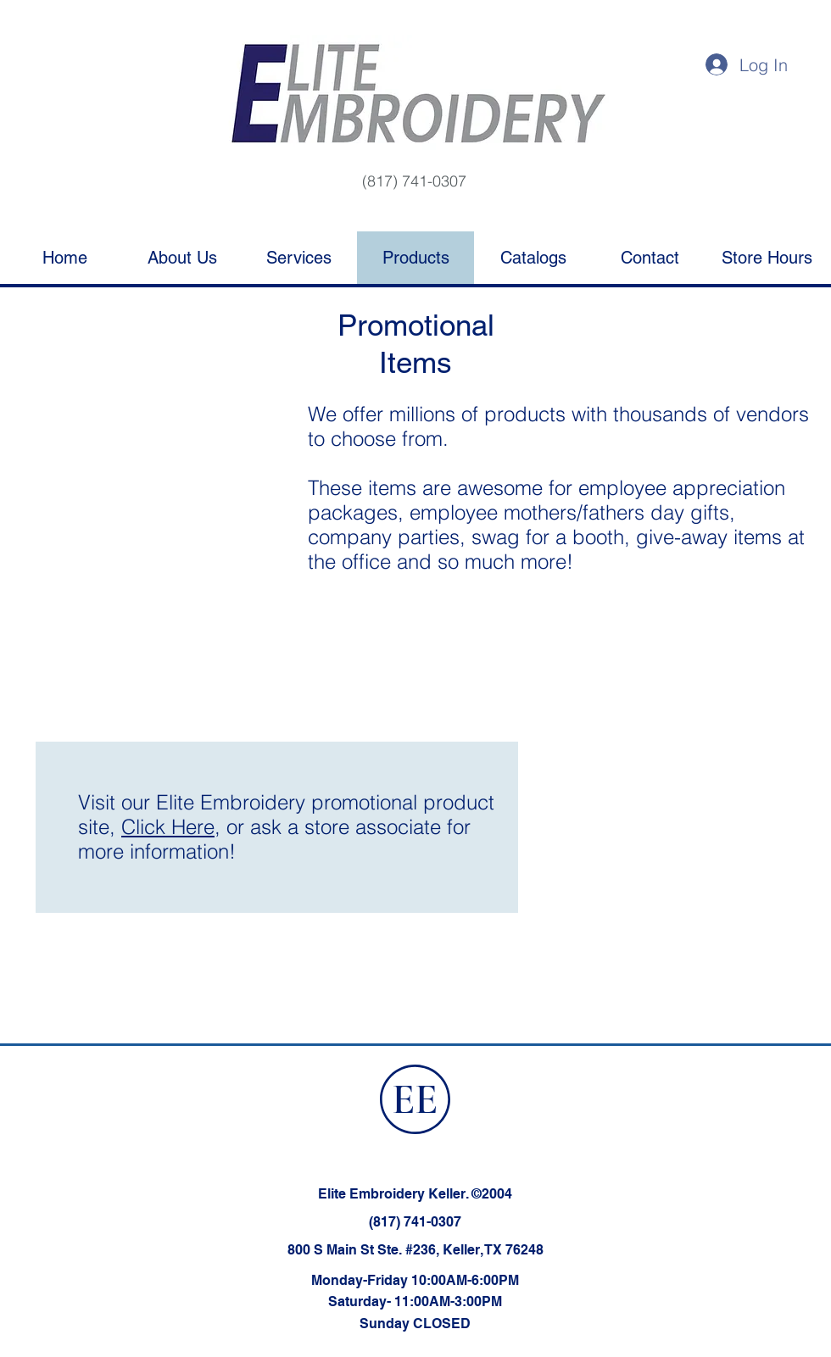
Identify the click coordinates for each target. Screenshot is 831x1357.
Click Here (168, 827)
